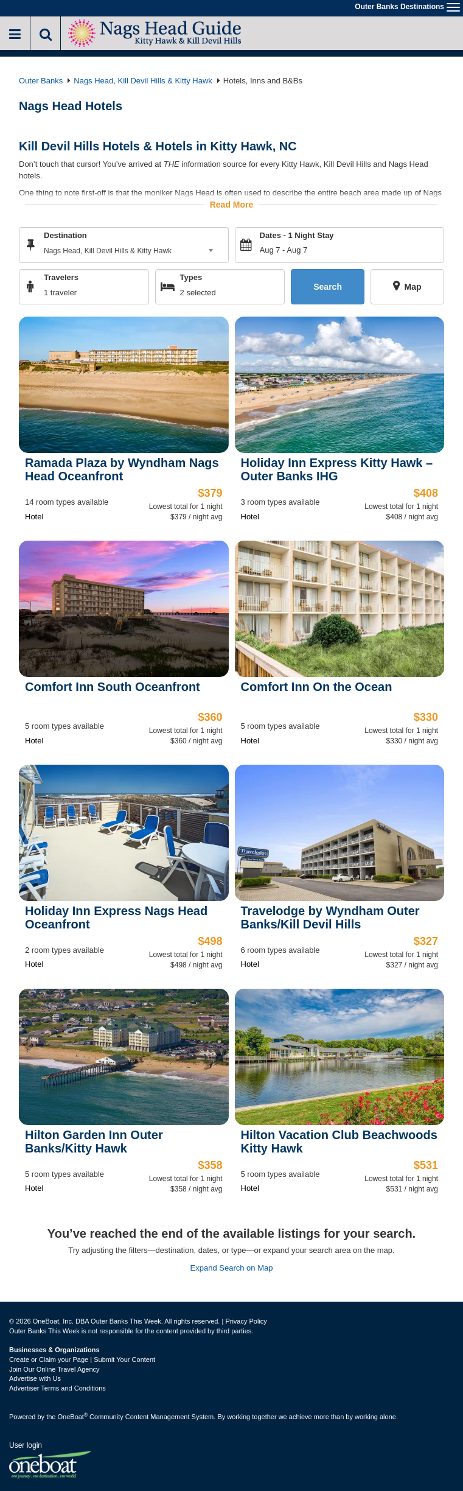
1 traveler (60, 292)
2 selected (198, 292)
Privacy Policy (245, 1321)
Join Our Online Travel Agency (54, 1369)
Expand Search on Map (231, 1267)
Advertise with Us (35, 1378)
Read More (232, 204)
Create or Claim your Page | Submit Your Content (82, 1359)
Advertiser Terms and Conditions (57, 1388)
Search (327, 287)
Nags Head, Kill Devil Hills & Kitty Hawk (143, 80)
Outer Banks (41, 80)
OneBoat (73, 1416)
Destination (65, 235)
